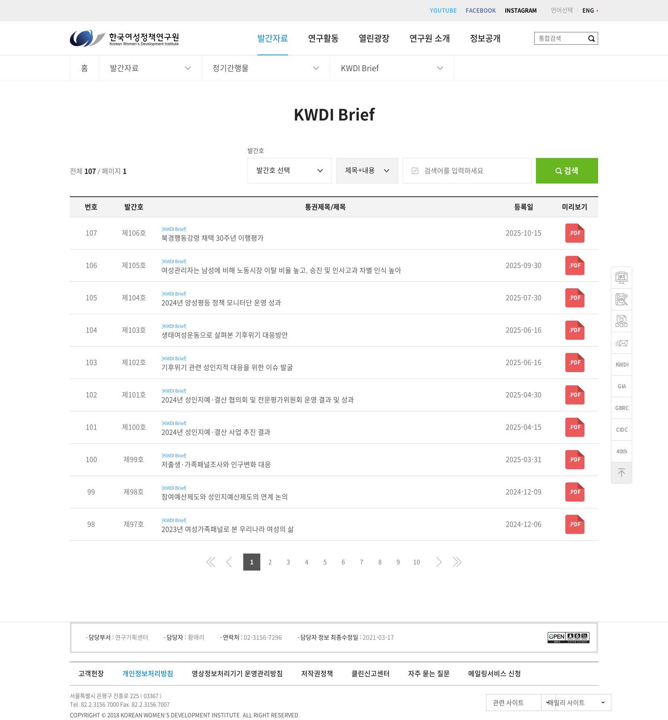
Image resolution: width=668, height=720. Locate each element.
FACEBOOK (481, 10)
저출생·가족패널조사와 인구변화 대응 (216, 464)
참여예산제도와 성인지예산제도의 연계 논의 (224, 496)
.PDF (575, 232)
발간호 (256, 151)
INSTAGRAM (521, 10)
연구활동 (323, 38)
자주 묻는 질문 (429, 673)
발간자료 (272, 38)
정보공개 (485, 38)
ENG (588, 10)
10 (416, 562)
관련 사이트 (471, 703)
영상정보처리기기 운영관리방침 (237, 673)
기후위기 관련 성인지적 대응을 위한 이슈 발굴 (227, 367)
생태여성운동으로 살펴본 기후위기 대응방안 (224, 335)
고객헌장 (91, 673)
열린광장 (374, 38)
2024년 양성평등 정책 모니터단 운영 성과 (221, 302)
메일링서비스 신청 (494, 673)
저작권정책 (317, 673)
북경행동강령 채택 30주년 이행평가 (212, 238)
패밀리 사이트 (551, 703)
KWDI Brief (360, 68)
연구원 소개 (429, 38)
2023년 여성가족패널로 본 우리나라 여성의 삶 (227, 529)
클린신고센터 (370, 673)
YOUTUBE (443, 10)
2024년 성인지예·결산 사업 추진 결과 (216, 432)
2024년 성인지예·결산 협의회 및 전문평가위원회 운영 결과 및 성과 (257, 399)
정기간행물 (231, 68)
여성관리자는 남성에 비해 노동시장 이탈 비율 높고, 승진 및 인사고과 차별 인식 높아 (281, 270)
